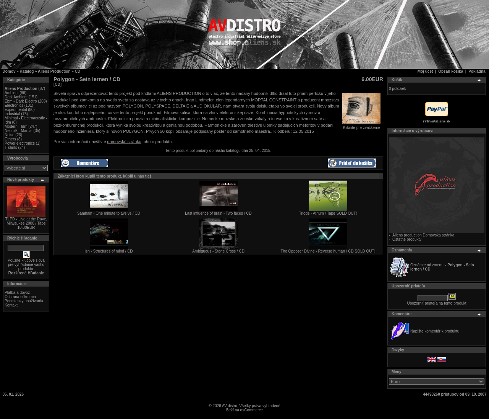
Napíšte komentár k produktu (434, 331)
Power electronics (20, 143)
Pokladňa (476, 71)
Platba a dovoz (17, 292)
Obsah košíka (450, 71)
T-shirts (11, 147)
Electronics (14, 105)
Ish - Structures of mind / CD (108, 251)
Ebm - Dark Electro (21, 101)
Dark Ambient (16, 97)
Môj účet (425, 71)
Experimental (16, 110)
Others (10, 139)
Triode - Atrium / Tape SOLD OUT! (328, 213)
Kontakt (11, 305)
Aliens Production (54, 71)
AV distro (229, 406)
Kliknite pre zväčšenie (361, 126)
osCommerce (251, 410)
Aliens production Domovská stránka (423, 235)
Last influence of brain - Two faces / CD (218, 213)
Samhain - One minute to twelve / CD (108, 213)
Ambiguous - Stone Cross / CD (218, 251)
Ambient (12, 93)
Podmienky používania (24, 301)
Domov (9, 71)
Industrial (12, 114)
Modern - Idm (16, 126)
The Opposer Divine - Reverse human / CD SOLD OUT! (328, 251)
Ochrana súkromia (20, 297)
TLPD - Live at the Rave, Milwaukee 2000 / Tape (26, 221)
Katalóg (27, 71)
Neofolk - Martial (18, 131)
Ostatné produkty (406, 239)
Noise (10, 135)
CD (77, 71)
